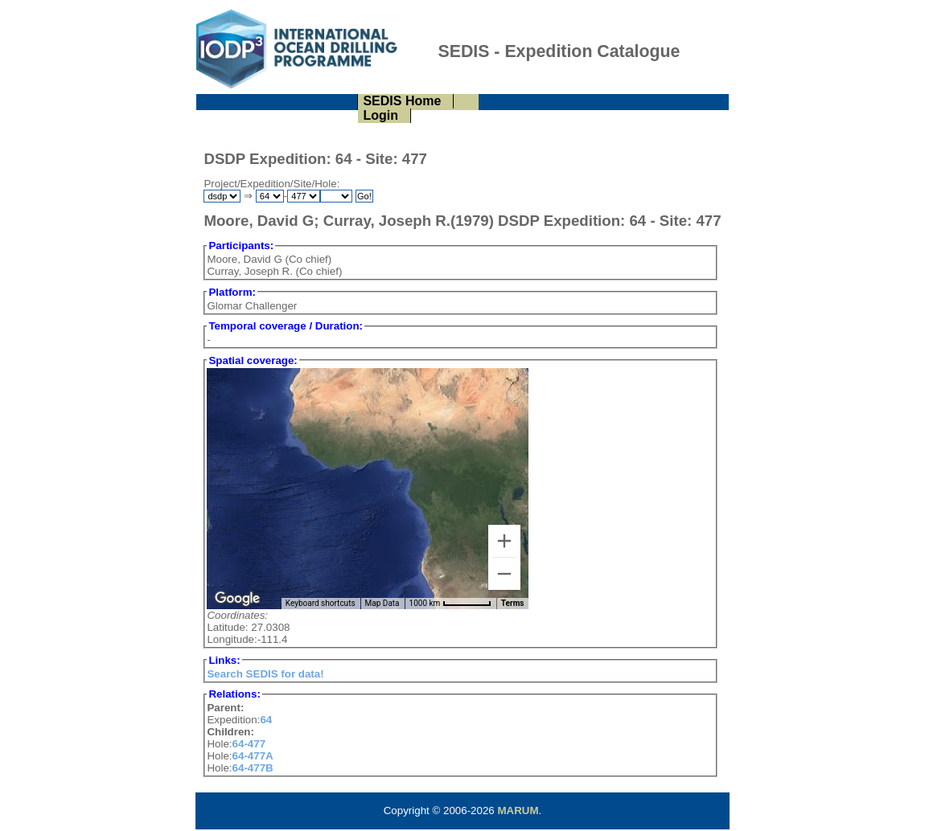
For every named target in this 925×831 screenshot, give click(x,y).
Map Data (382, 603)
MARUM (517, 810)
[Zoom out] (504, 574)
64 (266, 720)
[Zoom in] (504, 541)
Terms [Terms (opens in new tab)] (512, 603)
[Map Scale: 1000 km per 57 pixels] (450, 603)
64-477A (252, 756)
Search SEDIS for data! (265, 674)
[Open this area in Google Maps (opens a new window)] (237, 598)
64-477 (249, 744)
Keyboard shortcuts (321, 603)
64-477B (252, 768)
